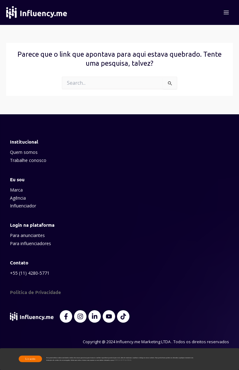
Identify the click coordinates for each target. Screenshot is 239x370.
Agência (18, 198)
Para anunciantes (27, 235)
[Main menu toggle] (226, 12)
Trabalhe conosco (28, 160)
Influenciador (23, 205)
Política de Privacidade (123, 360)
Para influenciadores (30, 243)
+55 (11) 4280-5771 (29, 273)
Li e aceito (30, 359)
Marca (16, 190)
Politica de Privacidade (35, 292)
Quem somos (24, 152)
